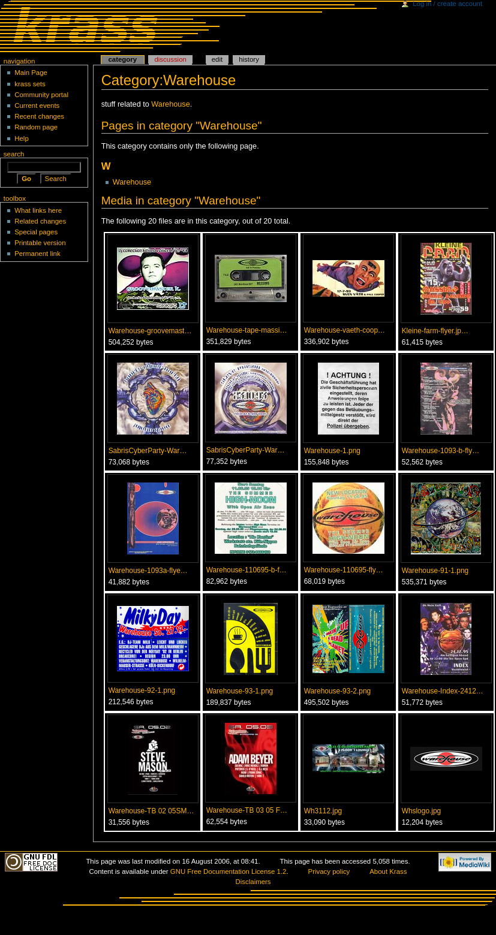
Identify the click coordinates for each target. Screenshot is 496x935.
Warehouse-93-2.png (337, 691)
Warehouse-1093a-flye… (148, 570)
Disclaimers (253, 881)
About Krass (388, 871)
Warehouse (170, 104)
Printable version (39, 242)
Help (21, 138)
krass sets (30, 84)
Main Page (30, 72)
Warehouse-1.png (332, 451)
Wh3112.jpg (323, 811)
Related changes (40, 221)
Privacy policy (329, 871)
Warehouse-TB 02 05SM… (151, 811)
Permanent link (37, 253)
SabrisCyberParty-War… (148, 451)
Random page (36, 127)
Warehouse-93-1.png (239, 691)
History (249, 59)
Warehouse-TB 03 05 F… (246, 810)
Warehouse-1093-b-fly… (440, 451)
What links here (38, 210)
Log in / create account (447, 3)
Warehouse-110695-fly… (343, 570)
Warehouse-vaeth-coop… (344, 330)
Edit (217, 59)
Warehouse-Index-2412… (442, 691)
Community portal (41, 94)
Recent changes (39, 116)
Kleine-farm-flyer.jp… (435, 331)
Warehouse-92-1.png (142, 690)
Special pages (36, 232)
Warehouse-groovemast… (150, 331)
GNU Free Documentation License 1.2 (228, 871)
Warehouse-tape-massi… (246, 330)
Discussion (170, 59)
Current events (36, 105)
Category (122, 59)
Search (14, 154)
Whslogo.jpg (421, 811)
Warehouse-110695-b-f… (246, 570)
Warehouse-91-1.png (435, 570)
